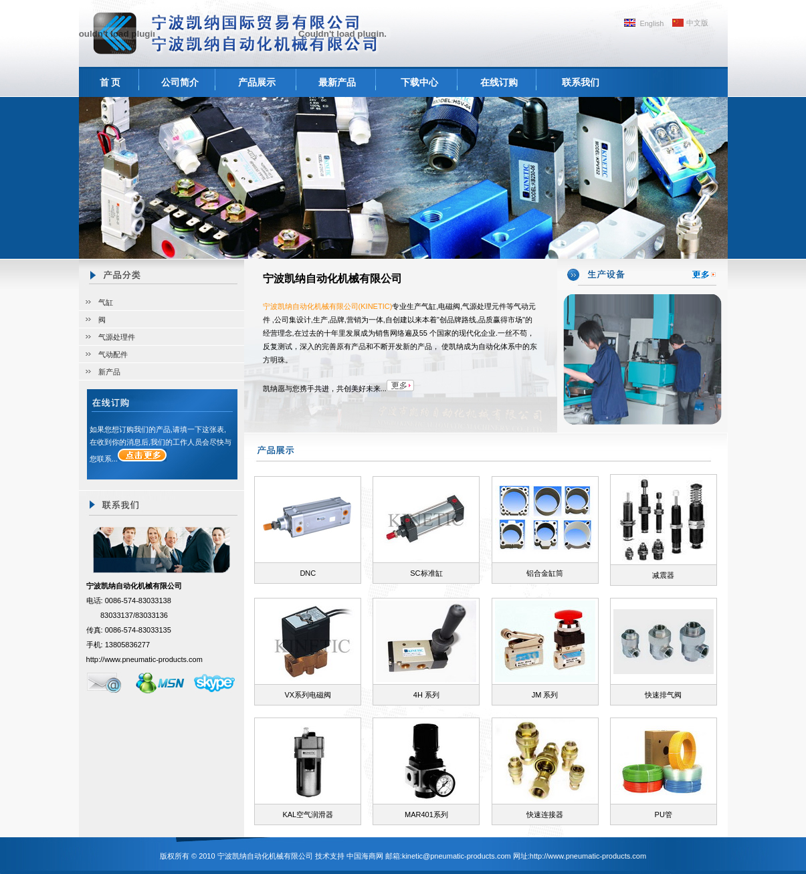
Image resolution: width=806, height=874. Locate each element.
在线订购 (499, 82)
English (651, 23)
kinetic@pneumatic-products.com (456, 856)
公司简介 (180, 82)
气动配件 (113, 354)
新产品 (109, 372)
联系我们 (580, 82)
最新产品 (337, 82)
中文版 (697, 23)
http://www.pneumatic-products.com (144, 659)
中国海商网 (364, 856)
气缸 (105, 302)
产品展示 (257, 82)
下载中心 (419, 82)
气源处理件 (116, 337)
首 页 (110, 82)
